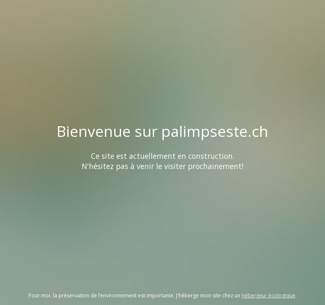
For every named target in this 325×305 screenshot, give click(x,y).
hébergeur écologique (268, 295)
